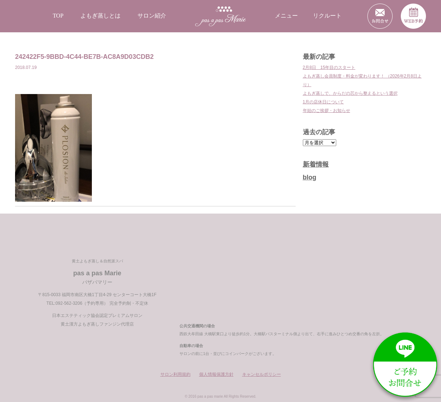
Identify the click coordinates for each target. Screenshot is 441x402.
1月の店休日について (323, 101)
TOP (58, 16)
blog (309, 177)
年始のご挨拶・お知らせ (326, 110)
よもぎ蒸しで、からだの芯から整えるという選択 (350, 93)
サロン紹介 (151, 16)
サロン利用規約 (175, 374)
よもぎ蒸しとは (100, 16)
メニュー (286, 16)
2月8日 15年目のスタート (329, 67)
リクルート (327, 16)
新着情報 (316, 164)
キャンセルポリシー (261, 374)
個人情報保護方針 (216, 374)
